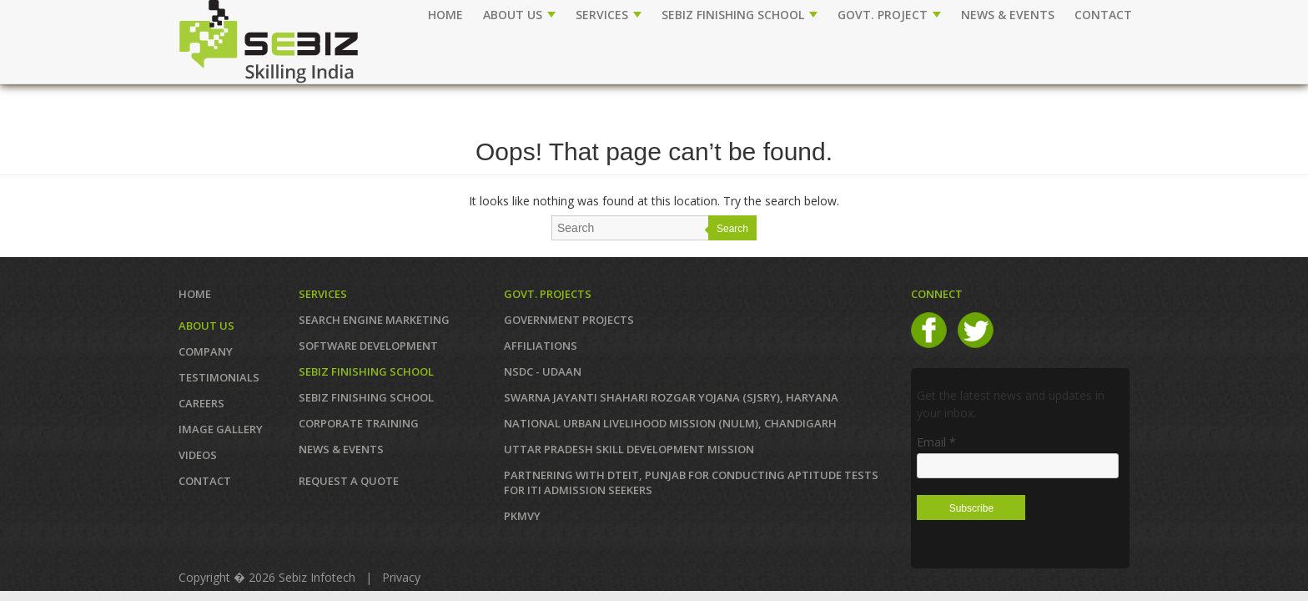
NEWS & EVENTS (1007, 15)
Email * (936, 442)
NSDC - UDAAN (542, 371)
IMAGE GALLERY (221, 429)
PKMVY (522, 515)
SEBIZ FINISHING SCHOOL (740, 15)
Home (445, 15)
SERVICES (608, 15)
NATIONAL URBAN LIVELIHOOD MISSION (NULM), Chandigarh (670, 423)
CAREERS (201, 403)
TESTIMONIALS (219, 377)
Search (732, 229)
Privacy (401, 577)
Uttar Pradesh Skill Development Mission (629, 449)
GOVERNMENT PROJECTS (569, 319)
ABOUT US (519, 15)
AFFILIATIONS (540, 345)
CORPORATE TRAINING (359, 423)
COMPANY (206, 351)
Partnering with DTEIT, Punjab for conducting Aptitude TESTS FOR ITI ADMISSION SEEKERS (691, 482)
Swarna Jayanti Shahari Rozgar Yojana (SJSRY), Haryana (671, 397)
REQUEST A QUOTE (349, 480)
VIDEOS (198, 454)
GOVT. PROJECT (889, 15)
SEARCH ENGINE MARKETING (374, 319)
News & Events (341, 449)
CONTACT (1103, 15)
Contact (205, 480)
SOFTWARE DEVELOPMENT (368, 345)
